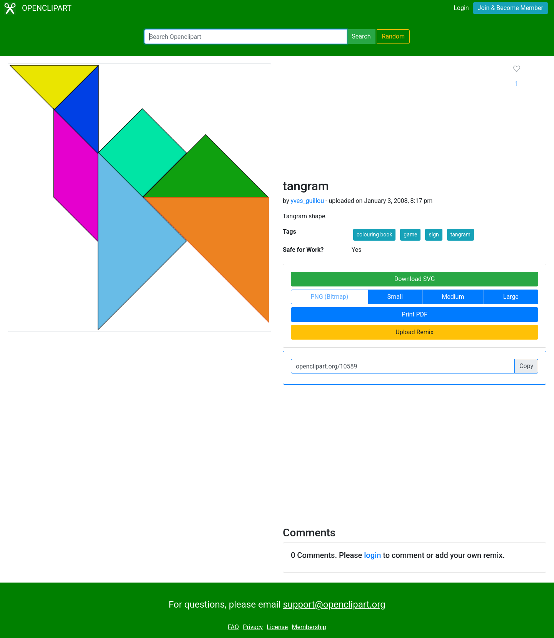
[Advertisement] (392, 121)
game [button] (410, 234)
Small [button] (395, 296)
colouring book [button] (374, 234)
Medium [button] (453, 296)
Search (361, 36)
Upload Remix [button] (414, 332)
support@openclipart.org (334, 604)
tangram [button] (461, 234)
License (277, 627)
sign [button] (434, 234)
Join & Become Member (510, 8)
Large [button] (511, 296)
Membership (309, 627)
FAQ (233, 627)
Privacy (253, 627)
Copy (526, 366)
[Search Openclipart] (245, 36)
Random (393, 36)
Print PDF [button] (414, 314)
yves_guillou (307, 200)
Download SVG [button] (414, 279)
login (372, 555)
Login (461, 8)
